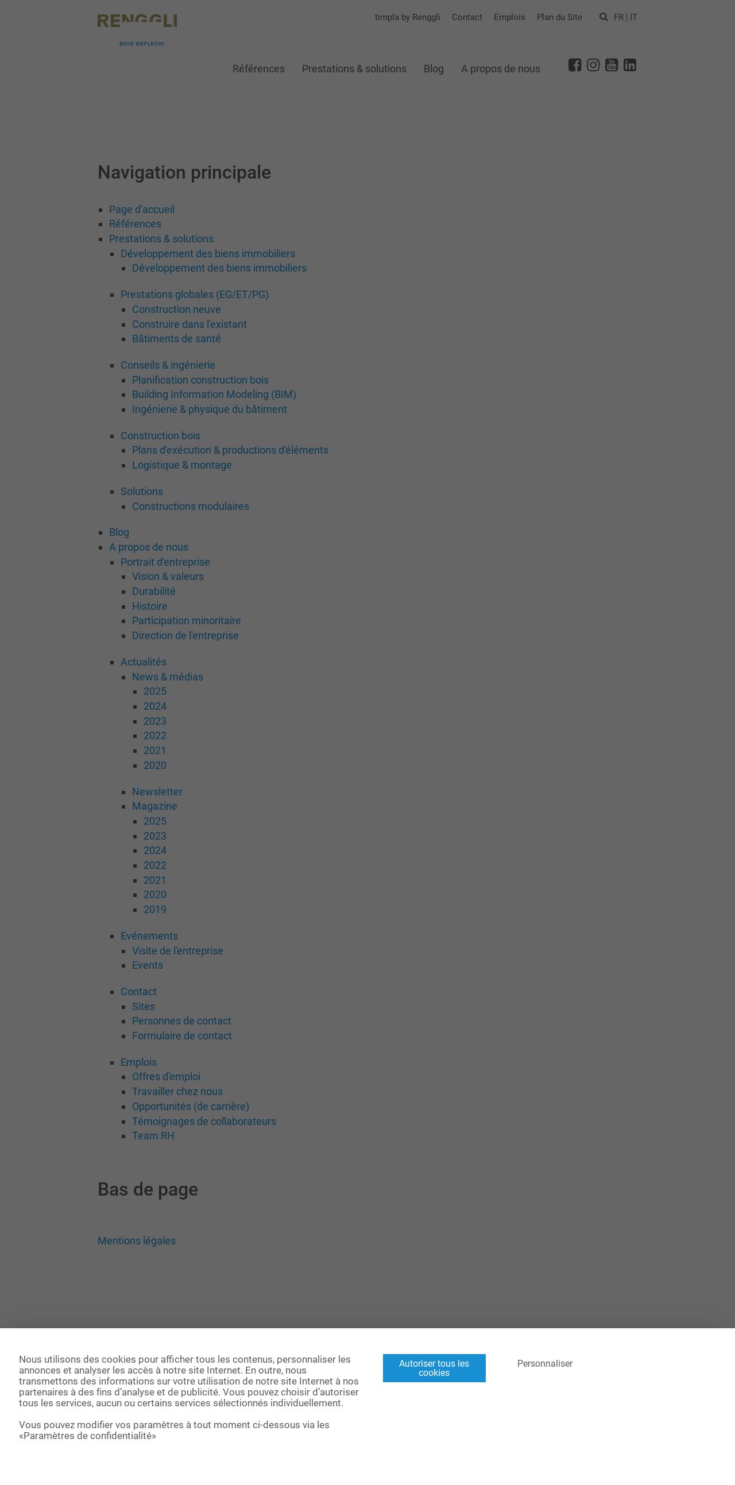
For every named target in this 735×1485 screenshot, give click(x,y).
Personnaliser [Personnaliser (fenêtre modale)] (544, 1363)
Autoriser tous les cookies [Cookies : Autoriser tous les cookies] (434, 1368)
